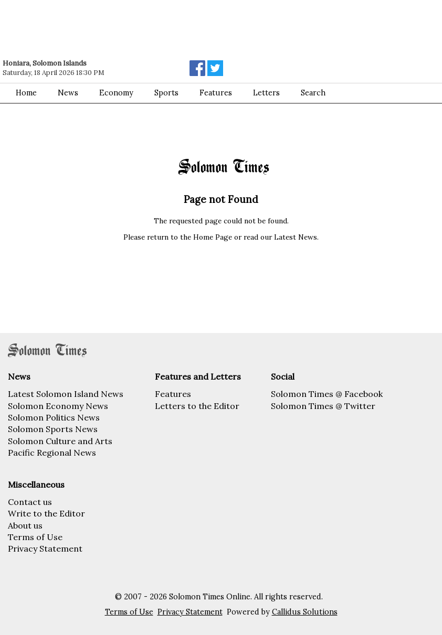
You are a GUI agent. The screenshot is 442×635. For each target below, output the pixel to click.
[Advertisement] (149, 28)
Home (26, 93)
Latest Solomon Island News (65, 394)
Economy (116, 93)
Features (215, 93)
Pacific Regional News (52, 452)
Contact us (30, 502)
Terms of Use (35, 537)
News (68, 93)
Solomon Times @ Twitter (323, 406)
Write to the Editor (46, 513)
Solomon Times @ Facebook (327, 394)
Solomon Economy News (58, 406)
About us (25, 525)
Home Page (212, 237)
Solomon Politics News (54, 417)
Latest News (295, 237)
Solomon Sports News (53, 429)
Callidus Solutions (305, 612)
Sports (166, 93)
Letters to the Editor (197, 406)
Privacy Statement (45, 548)
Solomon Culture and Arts (60, 441)
